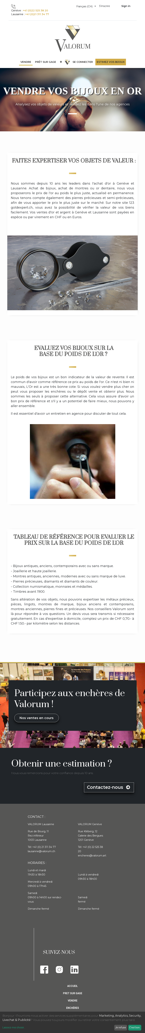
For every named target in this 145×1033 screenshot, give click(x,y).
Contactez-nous (109, 787)
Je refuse (120, 1027)
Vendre (72, 1000)
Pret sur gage (72, 993)
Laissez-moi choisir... (13, 1027)
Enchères (72, 1007)
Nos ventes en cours (36, 718)
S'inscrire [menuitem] (104, 6)
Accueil (72, 986)
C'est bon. (134, 1027)
